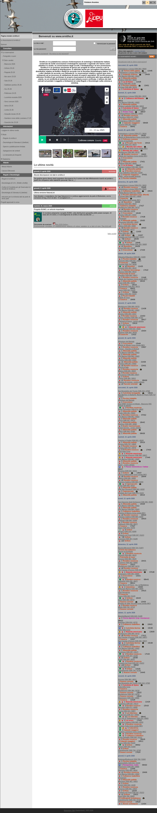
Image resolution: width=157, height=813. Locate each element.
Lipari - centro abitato (126, 465)
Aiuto (3, 134)
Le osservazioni (7, 52)
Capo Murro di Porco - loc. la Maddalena (133, 585)
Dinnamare (122, 160)
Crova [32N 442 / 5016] (126, 248)
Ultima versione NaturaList (44, 193)
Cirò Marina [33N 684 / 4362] (128, 76)
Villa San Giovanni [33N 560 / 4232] (131, 489)
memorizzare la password (106, 44)
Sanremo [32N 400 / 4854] (127, 770)
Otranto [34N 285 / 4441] (127, 314)
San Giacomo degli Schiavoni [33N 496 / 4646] (135, 502)
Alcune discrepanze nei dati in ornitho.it (49, 175)
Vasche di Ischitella (125, 141)
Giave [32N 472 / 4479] (126, 528)
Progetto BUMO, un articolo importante (49, 209)
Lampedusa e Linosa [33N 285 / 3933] (132, 72)
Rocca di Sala (123, 367)
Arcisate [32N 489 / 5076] (127, 87)
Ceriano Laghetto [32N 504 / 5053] (131, 106)
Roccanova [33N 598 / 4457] (128, 375)
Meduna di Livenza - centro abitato (131, 382)
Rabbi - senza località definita (129, 176)
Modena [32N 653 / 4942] (127, 80)
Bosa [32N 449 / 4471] (126, 230)
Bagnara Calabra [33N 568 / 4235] (130, 167)
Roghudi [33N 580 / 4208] (127, 520)
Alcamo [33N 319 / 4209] (127, 531)
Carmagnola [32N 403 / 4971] (129, 286)
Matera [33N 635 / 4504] (127, 371)
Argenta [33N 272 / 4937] (127, 145)
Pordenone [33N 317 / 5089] (128, 715)
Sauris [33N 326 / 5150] (126, 747)
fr (154, 2)
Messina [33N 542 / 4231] (127, 471)
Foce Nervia (122, 577)
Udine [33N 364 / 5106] (126, 431)
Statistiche (5, 159)
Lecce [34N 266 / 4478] (126, 211)
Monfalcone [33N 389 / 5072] (128, 152)
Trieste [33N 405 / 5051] (127, 378)
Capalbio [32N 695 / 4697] (127, 275)
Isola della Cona (124, 451)
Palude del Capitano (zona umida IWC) (132, 156)
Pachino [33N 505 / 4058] (127, 424)
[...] (74, 180)
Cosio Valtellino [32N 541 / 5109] (130, 173)
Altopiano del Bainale (126, 341)
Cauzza (121, 626)
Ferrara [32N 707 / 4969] (127, 444)
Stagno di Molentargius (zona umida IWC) (134, 137)
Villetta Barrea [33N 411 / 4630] (129, 193)
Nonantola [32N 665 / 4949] (128, 222)
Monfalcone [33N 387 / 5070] (128, 694)
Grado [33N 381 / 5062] (126, 413)
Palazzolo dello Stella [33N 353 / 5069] (132, 244)
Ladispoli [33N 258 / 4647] (128, 524)
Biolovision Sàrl (69, 810)
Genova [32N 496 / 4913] (127, 272)
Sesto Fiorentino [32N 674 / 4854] (130, 409)
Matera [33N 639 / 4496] (127, 226)
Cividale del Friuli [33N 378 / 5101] (131, 493)
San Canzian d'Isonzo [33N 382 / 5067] (132, 641)
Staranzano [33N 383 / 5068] (128, 574)
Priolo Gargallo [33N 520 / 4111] (130, 737)
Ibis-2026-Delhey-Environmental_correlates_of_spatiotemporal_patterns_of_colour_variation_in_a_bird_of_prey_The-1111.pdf (72, 225)
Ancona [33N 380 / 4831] (127, 679)
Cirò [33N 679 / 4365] (126, 645)
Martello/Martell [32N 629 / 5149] (130, 616)
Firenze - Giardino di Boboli (128, 349)
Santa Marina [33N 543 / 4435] (129, 329)
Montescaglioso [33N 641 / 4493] (130, 113)
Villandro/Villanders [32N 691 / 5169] (131, 257)
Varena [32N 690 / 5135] (127, 83)
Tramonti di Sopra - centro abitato (131, 321)
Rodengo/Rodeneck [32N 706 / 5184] (132, 759)
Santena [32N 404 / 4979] (127, 332)
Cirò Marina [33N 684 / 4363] (128, 509)
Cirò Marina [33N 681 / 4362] (128, 102)
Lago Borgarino (124, 592)
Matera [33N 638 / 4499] (127, 478)
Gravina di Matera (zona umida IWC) (131, 513)
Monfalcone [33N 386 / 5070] (128, 690)
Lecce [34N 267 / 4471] (126, 420)
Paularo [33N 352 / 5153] (127, 294)
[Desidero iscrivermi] (41, 54)
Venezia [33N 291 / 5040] (127, 125)
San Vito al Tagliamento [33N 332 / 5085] (133, 718)
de (151, 2)
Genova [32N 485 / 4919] (127, 559)
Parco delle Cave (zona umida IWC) (131, 110)
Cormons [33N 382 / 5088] (128, 563)
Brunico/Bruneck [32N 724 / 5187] (130, 548)
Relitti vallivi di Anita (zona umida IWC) (133, 148)
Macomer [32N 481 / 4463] (128, 781)
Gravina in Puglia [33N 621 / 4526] (131, 440)
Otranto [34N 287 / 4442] (127, 215)
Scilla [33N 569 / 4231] (126, 486)
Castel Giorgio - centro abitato (129, 428)
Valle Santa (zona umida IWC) (129, 200)
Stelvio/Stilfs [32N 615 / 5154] (129, 763)
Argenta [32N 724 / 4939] (127, 264)
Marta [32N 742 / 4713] (126, 607)
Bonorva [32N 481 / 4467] (127, 789)
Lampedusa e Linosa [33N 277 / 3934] (132, 134)
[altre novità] (112, 234)
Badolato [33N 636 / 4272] (127, 622)
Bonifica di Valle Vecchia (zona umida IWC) (134, 603)
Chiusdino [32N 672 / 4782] (128, 117)
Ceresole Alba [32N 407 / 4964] (129, 196)
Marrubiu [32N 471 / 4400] (127, 707)
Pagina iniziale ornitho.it (10, 36)
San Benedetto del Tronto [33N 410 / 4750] (134, 391)
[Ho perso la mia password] (59, 54)
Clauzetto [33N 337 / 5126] (128, 656)
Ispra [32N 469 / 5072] (126, 600)
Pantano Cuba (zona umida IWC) (130, 726)
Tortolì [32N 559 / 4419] (126, 785)
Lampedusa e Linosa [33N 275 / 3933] (132, 185)
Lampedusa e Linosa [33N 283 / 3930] (132, 69)
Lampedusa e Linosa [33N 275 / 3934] (132, 189)
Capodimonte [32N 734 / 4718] (129, 670)
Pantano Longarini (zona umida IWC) (132, 732)
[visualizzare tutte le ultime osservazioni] (132, 62)
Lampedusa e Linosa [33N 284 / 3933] (132, 96)
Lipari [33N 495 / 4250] (126, 283)
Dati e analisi (6, 60)
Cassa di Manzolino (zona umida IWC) (132, 475)
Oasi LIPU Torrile (124, 325)
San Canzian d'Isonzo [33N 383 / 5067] (132, 455)
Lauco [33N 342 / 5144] (126, 290)
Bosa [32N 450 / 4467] (126, 233)
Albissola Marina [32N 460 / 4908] (130, 589)
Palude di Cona (124, 298)
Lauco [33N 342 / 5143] (126, 241)
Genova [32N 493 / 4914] (127, 268)
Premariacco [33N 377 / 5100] (129, 121)
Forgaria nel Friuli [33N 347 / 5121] (131, 237)
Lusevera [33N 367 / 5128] (128, 539)
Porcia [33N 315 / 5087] (126, 711)
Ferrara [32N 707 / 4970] (127, 448)
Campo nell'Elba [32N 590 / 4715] (130, 318)
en (144, 2)
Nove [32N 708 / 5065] (126, 796)
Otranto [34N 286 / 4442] (127, 360)
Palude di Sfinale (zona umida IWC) (131, 345)
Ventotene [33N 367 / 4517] (128, 652)
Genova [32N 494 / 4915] (127, 204)
